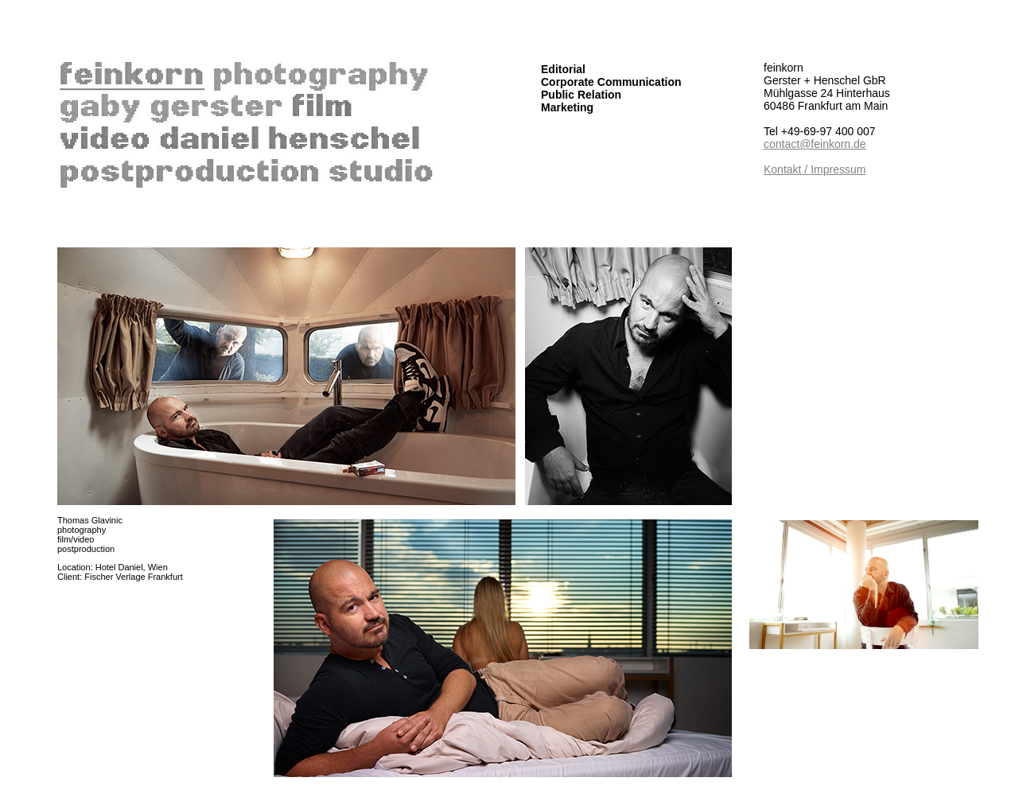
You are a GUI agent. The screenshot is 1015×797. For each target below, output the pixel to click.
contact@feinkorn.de (815, 144)
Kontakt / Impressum (814, 169)
